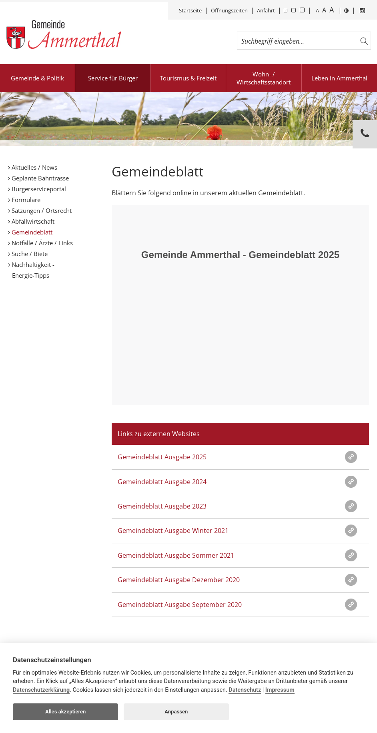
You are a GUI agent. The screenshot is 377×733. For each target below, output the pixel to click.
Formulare (25, 200)
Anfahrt (266, 10)
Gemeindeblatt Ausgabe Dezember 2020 (179, 579)
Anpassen (176, 712)
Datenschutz (245, 690)
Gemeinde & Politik (37, 78)
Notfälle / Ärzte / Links (41, 243)
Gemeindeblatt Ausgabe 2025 (162, 457)
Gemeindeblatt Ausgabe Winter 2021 (173, 530)
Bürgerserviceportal (38, 189)
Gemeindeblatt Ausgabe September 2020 (180, 604)
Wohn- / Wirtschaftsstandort (264, 78)
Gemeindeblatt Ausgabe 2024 (162, 481)
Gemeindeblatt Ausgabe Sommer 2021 (176, 555)
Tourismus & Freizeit (188, 78)
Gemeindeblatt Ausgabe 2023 (162, 506)
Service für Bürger (113, 78)
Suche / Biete (29, 254)
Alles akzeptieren (65, 712)
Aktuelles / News (33, 167)
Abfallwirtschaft (32, 221)
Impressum (280, 690)
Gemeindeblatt (31, 232)
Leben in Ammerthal (339, 78)
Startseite (190, 10)
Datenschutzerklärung (41, 690)
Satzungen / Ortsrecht (41, 210)
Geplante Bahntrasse (39, 178)
